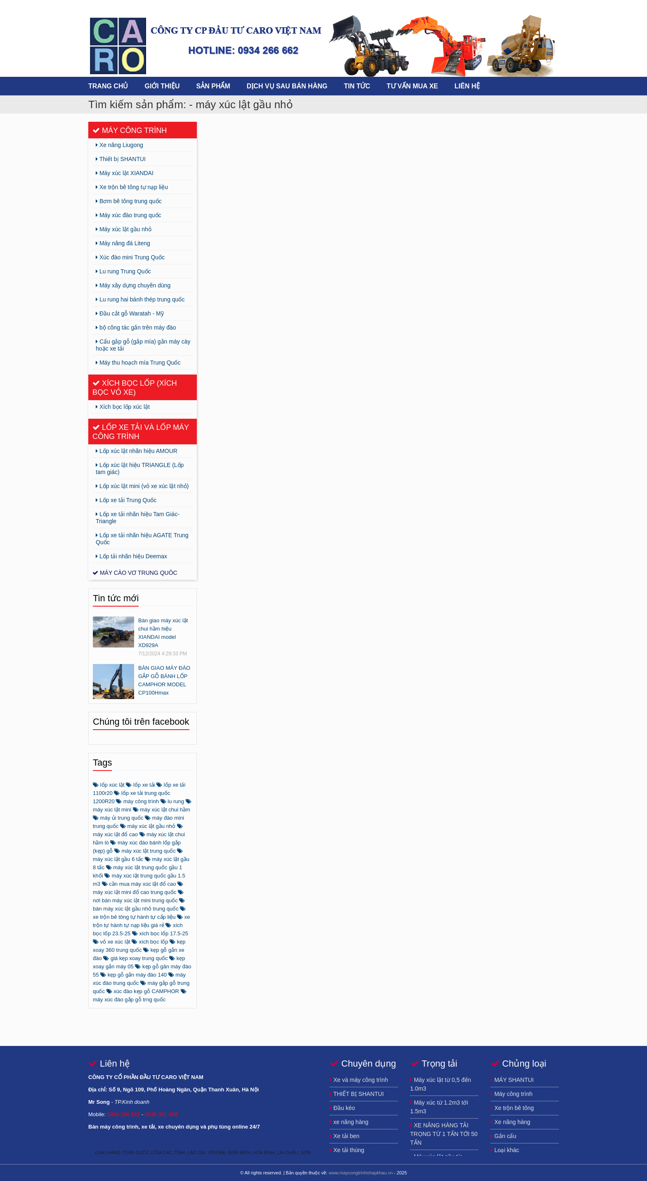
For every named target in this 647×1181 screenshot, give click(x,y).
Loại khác (505, 1150)
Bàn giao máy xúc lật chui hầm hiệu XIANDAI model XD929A (163, 632)
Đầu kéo (342, 1108)
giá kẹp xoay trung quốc (135, 958)
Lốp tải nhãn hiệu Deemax (131, 556)
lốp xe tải (140, 785)
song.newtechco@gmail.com (550, 7)
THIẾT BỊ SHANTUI (357, 1094)
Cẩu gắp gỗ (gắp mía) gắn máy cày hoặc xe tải (143, 345)
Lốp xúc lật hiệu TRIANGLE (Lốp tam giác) (140, 468)
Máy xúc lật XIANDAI (124, 173)
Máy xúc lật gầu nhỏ (123, 229)
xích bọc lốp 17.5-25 (160, 933)
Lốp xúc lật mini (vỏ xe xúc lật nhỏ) (142, 486)
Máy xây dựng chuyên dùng (133, 285)
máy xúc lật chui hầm (161, 809)
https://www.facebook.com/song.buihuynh (501, 7)
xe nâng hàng (349, 1122)
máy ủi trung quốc (118, 818)
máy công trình (137, 801)
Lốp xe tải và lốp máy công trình (140, 432)
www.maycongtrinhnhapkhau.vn (360, 1172)
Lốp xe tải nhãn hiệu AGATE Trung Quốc (142, 538)
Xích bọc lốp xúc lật (123, 406)
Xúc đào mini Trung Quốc (130, 257)
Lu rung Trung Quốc (123, 271)
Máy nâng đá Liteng (123, 243)
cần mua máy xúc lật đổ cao (139, 884)
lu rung (172, 801)
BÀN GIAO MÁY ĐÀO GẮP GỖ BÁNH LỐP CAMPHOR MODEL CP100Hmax (164, 680)
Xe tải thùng (347, 1150)
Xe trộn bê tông (512, 1108)
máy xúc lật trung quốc (145, 851)
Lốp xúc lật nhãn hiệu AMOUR (136, 451)
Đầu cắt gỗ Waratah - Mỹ (130, 313)
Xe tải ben (344, 1136)
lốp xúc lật (109, 785)
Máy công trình (129, 130)
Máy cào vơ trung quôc (134, 572)
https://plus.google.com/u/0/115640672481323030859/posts (517, 7)
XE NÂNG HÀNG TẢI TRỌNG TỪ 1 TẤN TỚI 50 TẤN (443, 1134)
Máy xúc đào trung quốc (128, 215)
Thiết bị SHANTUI (121, 159)
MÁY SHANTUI (512, 1080)
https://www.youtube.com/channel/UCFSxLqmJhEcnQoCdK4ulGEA (534, 7)
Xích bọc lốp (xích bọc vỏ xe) (134, 387)
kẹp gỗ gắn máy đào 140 (133, 975)
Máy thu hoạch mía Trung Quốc (138, 362)
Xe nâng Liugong (119, 145)
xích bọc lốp (150, 942)
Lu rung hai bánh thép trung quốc (140, 299)
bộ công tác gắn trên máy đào (136, 327)
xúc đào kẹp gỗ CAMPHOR (142, 991)
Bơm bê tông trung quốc (129, 201)
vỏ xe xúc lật (111, 942)
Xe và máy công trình (359, 1080)
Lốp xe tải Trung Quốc (126, 500)
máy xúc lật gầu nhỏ (147, 826)
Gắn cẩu (503, 1136)
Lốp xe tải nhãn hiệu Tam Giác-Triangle (137, 517)
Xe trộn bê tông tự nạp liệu (132, 187)
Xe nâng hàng (510, 1122)
